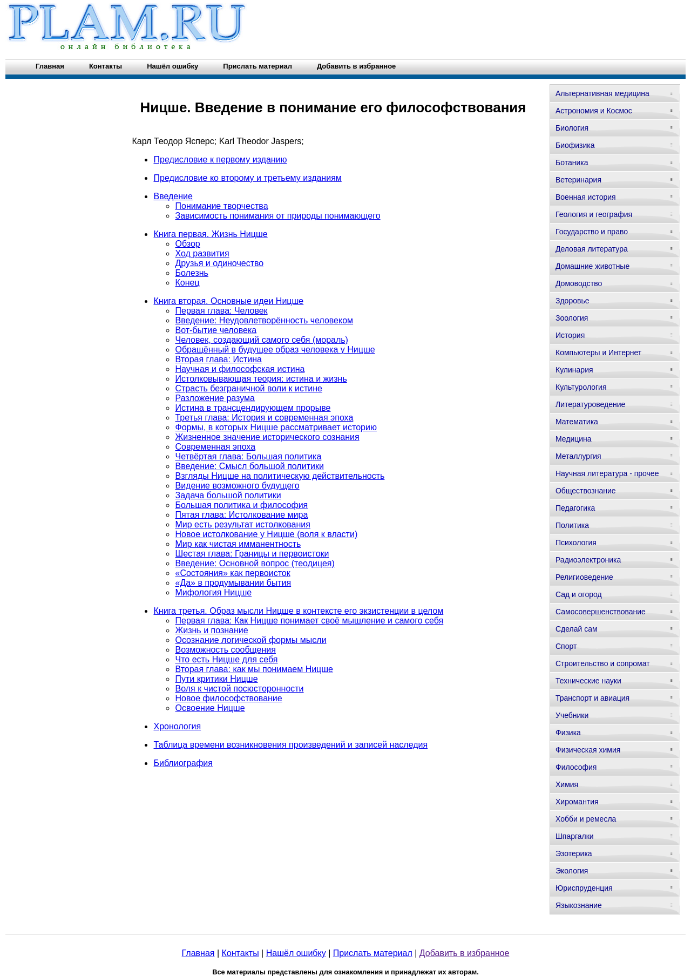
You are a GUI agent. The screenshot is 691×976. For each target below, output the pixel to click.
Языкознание (578, 905)
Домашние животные (592, 266)
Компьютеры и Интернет (598, 352)
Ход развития (202, 253)
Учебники (571, 715)
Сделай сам (576, 629)
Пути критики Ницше (216, 678)
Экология (571, 870)
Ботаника (571, 162)
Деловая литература (591, 249)
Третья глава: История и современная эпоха (264, 417)
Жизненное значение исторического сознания (267, 437)
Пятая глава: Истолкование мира (241, 514)
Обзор (187, 243)
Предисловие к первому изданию (220, 159)
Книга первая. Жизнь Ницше (210, 234)
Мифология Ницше (213, 592)
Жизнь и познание (211, 630)
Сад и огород (578, 594)
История (570, 335)
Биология (571, 128)
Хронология (177, 726)
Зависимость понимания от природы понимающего (277, 215)
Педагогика (575, 508)
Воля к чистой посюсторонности (239, 688)
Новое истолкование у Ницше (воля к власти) (266, 534)
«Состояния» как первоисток (232, 573)
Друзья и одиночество (219, 263)
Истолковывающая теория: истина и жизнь (261, 378)
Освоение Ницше (210, 708)
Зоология (571, 318)
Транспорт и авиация (592, 698)
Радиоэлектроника (588, 559)
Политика (572, 525)
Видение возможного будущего (237, 485)
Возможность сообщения (225, 649)
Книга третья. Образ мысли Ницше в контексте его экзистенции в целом (298, 610)
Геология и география (593, 214)
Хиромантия (577, 801)
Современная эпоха (215, 446)
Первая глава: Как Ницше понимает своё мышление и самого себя (309, 620)
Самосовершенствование (600, 611)
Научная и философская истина (239, 369)
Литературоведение (590, 404)
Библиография (182, 763)
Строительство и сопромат (602, 663)
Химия (566, 784)
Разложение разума (214, 398)
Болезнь (191, 272)
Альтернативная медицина (602, 93)
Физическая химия (587, 749)
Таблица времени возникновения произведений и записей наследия (290, 744)
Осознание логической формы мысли (250, 640)
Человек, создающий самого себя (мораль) (261, 339)
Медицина (573, 439)
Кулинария (574, 369)
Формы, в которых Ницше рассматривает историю (275, 427)
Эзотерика (573, 853)
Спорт (566, 646)
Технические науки (588, 680)
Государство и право (591, 231)
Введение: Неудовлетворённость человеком (264, 320)
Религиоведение (584, 577)
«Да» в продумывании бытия (233, 582)
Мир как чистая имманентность (238, 543)
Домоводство (578, 283)
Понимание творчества (221, 206)
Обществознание (585, 490)
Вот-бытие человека (215, 330)
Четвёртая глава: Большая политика (248, 456)
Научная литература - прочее (607, 473)
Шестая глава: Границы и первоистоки (252, 553)
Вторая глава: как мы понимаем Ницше (254, 669)
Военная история (585, 197)
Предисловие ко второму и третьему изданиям (247, 177)
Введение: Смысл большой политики (249, 466)
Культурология (581, 387)
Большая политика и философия (241, 505)
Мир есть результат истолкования (242, 524)
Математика (576, 421)
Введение (172, 196)
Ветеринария (578, 179)
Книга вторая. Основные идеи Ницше (228, 301)
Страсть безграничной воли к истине (248, 388)
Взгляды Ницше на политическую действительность (279, 475)
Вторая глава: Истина (218, 359)
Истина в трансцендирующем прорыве (252, 407)
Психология (576, 542)
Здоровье (572, 300)
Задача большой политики (228, 495)
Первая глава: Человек (221, 310)
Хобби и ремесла (585, 819)
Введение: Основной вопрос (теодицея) (254, 563)
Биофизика (575, 145)
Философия (576, 767)
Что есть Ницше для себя (226, 659)
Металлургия (578, 456)
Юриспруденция (584, 888)
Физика (568, 732)
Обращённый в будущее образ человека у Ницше (275, 349)
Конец (187, 282)
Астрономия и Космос (593, 110)
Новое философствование (228, 698)
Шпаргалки (574, 836)
